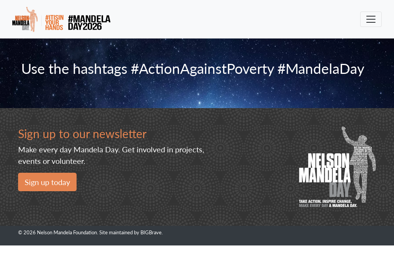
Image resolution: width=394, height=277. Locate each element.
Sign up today (47, 182)
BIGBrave (151, 232)
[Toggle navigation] (371, 19)
